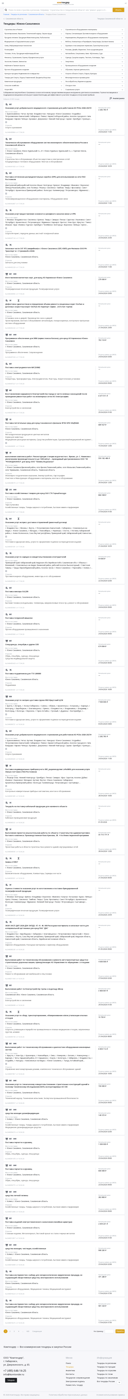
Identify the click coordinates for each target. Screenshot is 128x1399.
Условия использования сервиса (110, 1394)
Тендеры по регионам (106, 1363)
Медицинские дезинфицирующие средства (23, 1127)
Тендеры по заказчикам (107, 1377)
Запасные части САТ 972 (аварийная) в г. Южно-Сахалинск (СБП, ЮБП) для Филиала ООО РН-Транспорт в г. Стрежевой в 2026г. (46, 249)
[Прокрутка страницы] (119, 1382)
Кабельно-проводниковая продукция (20, 818)
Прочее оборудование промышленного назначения (27, 629)
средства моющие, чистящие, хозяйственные (25, 1248)
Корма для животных (14, 437)
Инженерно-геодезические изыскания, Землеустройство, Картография (35, 475)
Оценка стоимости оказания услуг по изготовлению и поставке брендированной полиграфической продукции (41, 889)
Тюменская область (47, 470)
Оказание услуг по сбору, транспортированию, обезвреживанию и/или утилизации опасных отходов (46, 1016)
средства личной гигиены (16, 1195)
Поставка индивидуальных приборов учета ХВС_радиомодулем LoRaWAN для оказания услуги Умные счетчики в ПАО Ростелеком (47, 770)
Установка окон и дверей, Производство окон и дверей (28, 318)
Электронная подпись (75, 1381)
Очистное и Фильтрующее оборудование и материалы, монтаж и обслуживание (39, 478)
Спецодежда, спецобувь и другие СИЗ (22, 644)
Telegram (11, 1380)
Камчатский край (12, 939)
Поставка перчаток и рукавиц (18, 1142)
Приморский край (58, 533)
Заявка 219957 (11, 862)
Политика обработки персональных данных (68, 1394)
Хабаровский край (74, 533)
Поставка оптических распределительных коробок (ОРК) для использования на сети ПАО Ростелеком (45, 178)
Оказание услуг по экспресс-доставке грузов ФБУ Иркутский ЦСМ (34, 700)
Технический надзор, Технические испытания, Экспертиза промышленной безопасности (41, 1098)
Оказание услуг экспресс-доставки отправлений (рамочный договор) (36, 522)
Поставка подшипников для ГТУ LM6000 (23, 673)
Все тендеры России (106, 1381)
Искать (118, 10)
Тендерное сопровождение (78, 1377)
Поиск (68, 1363)
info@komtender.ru (13, 1374)
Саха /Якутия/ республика (39, 533)
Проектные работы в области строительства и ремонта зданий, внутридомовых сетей (41, 847)
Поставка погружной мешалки (18, 618)
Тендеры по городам (106, 1367)
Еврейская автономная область (52, 939)
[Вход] (125, 3)
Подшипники (10, 685)
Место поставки (11, 112)
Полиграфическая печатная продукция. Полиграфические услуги (32, 289)
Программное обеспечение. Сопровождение (23, 352)
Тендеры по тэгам (105, 1374)
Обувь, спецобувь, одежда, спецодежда (22, 656)
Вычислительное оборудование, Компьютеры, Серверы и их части (33, 873)
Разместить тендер (74, 1385)
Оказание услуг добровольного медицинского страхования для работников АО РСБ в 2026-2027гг (48, 108)
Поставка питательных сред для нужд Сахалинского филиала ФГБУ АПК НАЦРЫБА (42, 423)
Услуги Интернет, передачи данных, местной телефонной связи (32, 233)
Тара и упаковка (12, 504)
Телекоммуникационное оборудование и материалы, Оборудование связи (36, 199)
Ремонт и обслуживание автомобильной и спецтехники (28, 974)
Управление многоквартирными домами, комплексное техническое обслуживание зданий (43, 1069)
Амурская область (82, 936)
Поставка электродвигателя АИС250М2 (22, 367)
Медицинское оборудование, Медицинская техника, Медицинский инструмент (38, 1289)
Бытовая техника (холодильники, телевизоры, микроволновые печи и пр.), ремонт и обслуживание (46, 603)
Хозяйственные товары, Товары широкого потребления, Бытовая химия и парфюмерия (42, 507)
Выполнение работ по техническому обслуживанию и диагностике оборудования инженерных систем (47, 1048)
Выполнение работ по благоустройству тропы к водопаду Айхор (34, 989)
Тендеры (70, 1367)
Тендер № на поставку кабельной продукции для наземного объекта (36, 806)
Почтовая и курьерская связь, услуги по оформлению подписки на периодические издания (43, 542)
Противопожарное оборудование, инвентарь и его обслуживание (33, 576)
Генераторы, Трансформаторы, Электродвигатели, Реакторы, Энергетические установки (42, 379)
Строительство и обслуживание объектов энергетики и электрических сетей (37, 159)
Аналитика (70, 1370)
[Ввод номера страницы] (109, 1331)
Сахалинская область (14, 153)
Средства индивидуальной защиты (20, 658)
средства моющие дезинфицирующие (22, 1113)
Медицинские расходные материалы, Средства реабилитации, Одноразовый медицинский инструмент (48, 439)
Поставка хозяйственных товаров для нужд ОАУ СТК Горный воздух (35, 493)
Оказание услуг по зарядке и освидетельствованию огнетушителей (35, 557)
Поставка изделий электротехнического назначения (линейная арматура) (38, 1222)
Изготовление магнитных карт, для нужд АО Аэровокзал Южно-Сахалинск (38, 277)
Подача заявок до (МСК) (107, 130)
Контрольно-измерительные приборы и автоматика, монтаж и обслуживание (37, 791)
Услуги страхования (13, 127)
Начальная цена (104, 108)
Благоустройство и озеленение (18, 408)
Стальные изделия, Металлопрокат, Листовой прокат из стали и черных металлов (40, 1233)
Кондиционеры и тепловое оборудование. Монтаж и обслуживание (33, 161)
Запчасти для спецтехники (16, 262)
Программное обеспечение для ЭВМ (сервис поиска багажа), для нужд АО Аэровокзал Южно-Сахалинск (46, 339)
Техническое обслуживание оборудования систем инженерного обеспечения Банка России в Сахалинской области (46, 143)
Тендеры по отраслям (106, 1370)
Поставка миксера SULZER (16, 591)
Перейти (120, 1331)
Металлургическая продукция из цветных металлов (27, 434)
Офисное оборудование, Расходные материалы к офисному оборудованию (36, 945)
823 (28, 1331)
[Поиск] (5, 10)
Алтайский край (76, 1060)
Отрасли (8, 125)
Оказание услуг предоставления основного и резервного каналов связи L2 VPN (40, 214)
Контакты (70, 1374)
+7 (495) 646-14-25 (14, 1370)
